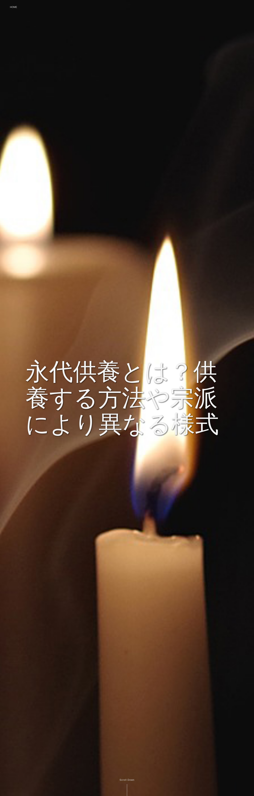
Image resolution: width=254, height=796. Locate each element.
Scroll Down (126, 780)
